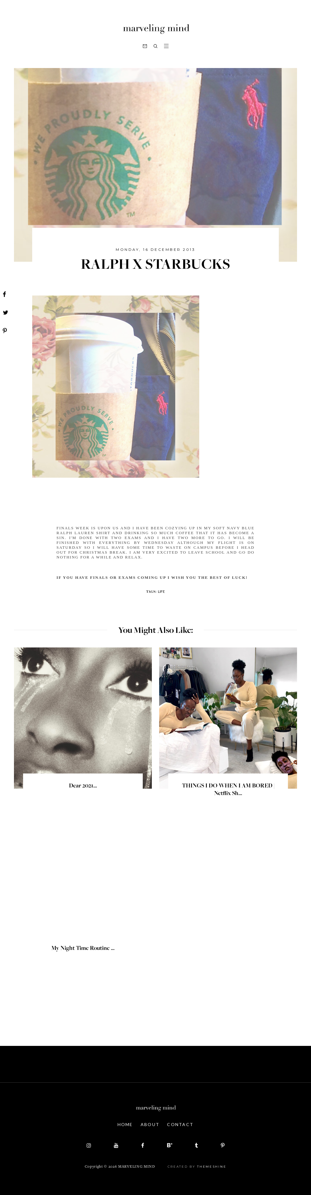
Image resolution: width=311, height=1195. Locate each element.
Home (125, 1124)
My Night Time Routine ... (82, 949)
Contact (180, 1124)
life (161, 591)
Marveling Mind (136, 1167)
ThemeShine (211, 1167)
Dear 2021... (83, 786)
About (150, 1124)
